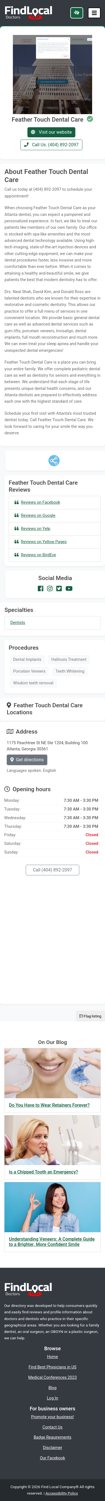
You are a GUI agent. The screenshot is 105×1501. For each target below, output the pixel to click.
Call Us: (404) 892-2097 (51, 144)
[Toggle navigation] (94, 13)
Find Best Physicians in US (52, 1367)
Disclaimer (52, 1447)
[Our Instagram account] (50, 588)
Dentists (17, 622)
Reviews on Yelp (32, 528)
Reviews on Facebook (37, 502)
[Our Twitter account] (59, 588)
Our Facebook (52, 1457)
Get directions (27, 759)
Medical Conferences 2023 (52, 1377)
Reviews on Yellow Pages (41, 541)
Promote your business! (52, 1416)
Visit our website (51, 132)
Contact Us (53, 1427)
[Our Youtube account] (69, 588)
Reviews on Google (35, 515)
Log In (52, 1398)
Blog (52, 1387)
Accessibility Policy (61, 1493)
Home (52, 1356)
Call (52, 870)
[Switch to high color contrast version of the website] (77, 13)
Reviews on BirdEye (35, 554)
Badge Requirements (52, 1437)
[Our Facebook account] (40, 588)
